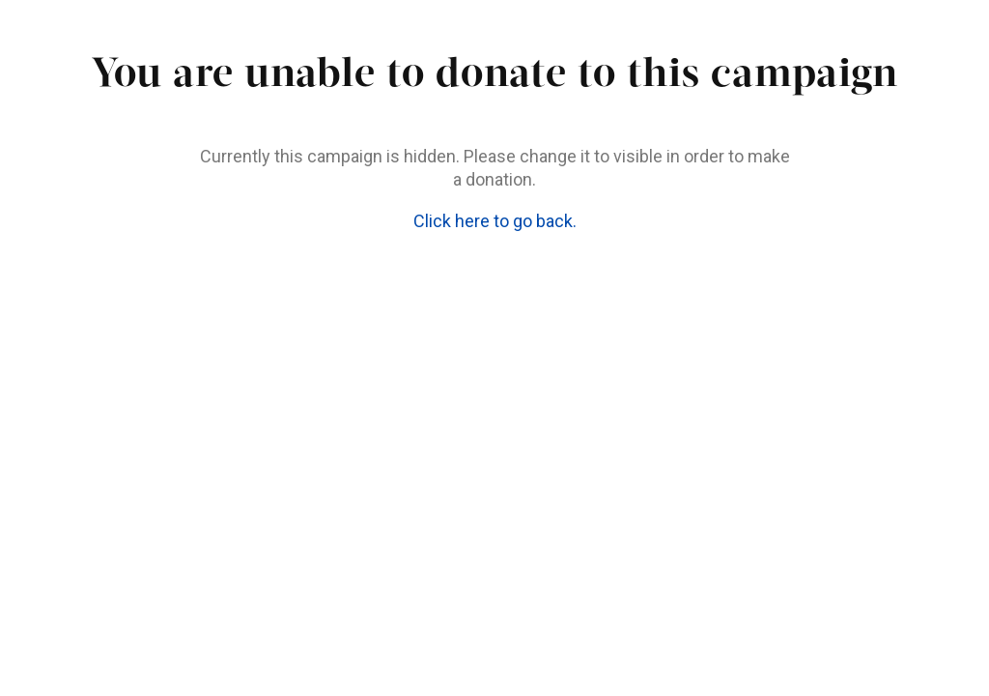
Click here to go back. (495, 221)
